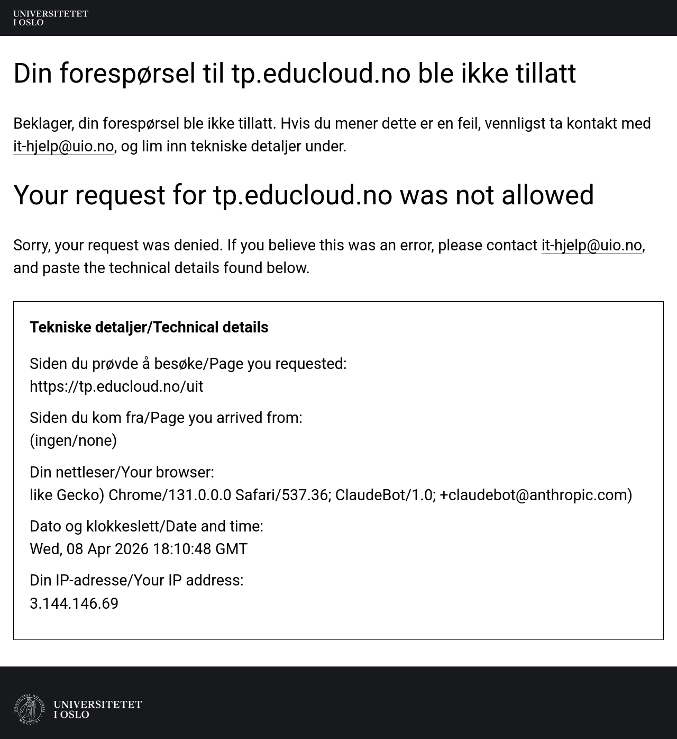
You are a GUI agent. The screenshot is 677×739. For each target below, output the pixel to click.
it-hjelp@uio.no (63, 146)
